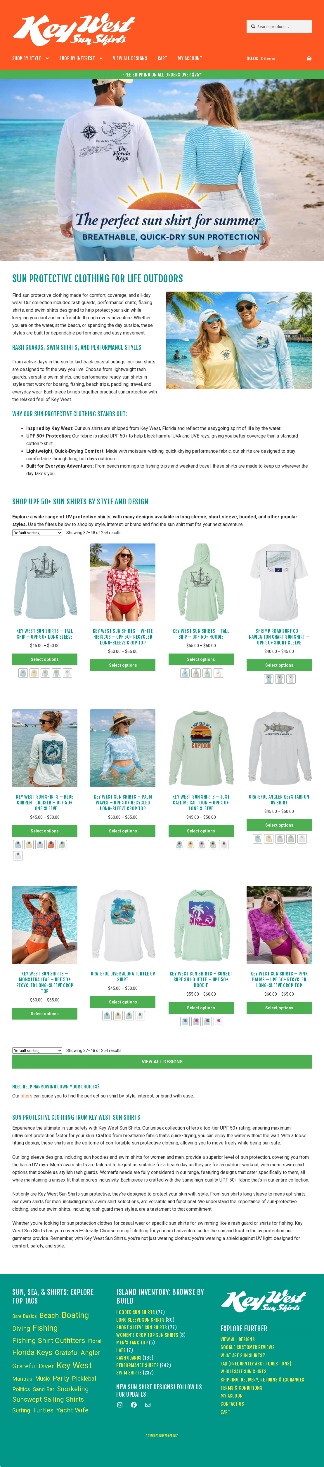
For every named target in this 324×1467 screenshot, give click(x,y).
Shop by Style (26, 58)
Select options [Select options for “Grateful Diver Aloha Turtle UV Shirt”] (123, 1002)
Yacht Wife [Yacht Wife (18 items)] (72, 1410)
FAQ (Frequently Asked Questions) (256, 1364)
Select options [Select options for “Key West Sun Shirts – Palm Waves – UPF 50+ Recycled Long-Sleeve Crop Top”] (123, 831)
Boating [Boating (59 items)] (75, 1315)
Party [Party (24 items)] (61, 1378)
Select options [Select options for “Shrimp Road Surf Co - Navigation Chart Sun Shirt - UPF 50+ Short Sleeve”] (279, 665)
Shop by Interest (77, 58)
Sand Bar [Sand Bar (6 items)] (43, 1389)
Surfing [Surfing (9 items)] (21, 1410)
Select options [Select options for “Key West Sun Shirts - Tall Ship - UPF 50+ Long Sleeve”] (45, 659)
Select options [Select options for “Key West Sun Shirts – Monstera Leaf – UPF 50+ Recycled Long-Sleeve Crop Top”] (45, 1013)
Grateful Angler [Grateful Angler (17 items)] (77, 1352)
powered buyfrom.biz (162, 1436)
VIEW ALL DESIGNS (162, 1061)
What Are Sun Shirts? (243, 1355)
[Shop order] (37, 532)
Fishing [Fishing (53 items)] (45, 1328)
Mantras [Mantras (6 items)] (22, 1379)
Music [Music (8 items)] (42, 1378)
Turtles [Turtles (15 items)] (43, 1410)
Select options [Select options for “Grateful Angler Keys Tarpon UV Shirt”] (279, 825)
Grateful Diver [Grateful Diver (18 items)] (33, 1366)
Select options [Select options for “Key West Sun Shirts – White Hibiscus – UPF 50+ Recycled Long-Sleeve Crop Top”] (123, 665)
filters (26, 1096)
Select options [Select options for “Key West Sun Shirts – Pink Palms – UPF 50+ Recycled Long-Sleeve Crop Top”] (279, 1008)
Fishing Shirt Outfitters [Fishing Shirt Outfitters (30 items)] (48, 1340)
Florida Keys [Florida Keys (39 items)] (32, 1352)
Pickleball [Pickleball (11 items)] (85, 1378)
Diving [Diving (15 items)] (21, 1328)
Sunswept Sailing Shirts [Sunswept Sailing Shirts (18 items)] (48, 1399)
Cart (162, 58)
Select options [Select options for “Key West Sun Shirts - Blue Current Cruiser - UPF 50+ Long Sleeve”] (45, 831)
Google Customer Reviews (248, 1347)
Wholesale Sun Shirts (243, 1371)
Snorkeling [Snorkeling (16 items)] (73, 1389)
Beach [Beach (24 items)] (49, 1315)
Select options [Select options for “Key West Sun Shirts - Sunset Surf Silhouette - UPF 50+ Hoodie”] (201, 1008)
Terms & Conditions (241, 1388)
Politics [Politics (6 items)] (21, 1389)
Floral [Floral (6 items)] (94, 1341)
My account (190, 58)
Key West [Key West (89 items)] (74, 1365)
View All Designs (130, 58)
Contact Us (232, 1404)
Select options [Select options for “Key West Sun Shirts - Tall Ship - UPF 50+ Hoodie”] (201, 659)
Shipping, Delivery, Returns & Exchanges (262, 1380)
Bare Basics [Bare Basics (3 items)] (24, 1316)
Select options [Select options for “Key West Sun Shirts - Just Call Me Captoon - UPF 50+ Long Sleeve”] (201, 831)
